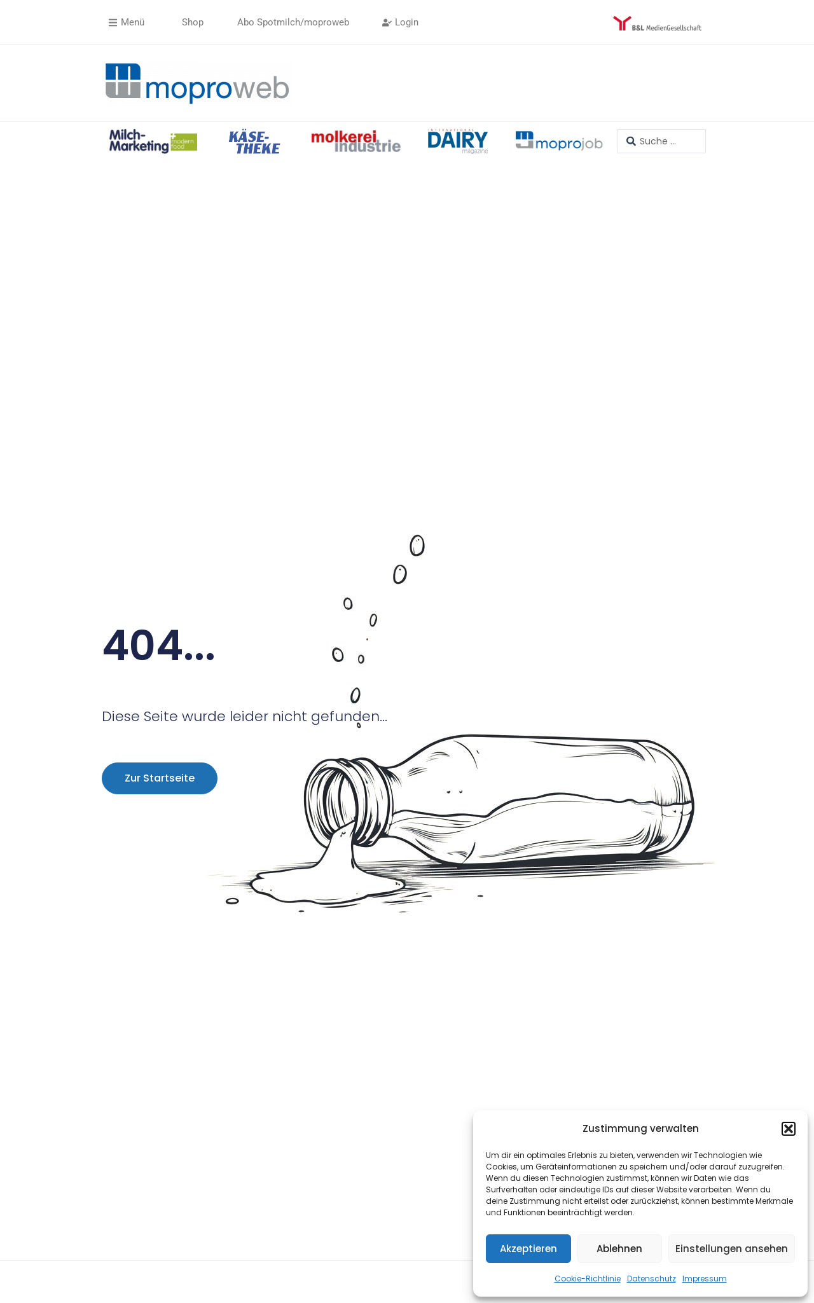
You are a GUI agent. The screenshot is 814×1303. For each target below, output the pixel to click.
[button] (788, 1128)
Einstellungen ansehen (731, 1248)
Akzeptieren (528, 1248)
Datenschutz (651, 1278)
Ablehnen (619, 1248)
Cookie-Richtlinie (588, 1278)
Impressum (704, 1278)
